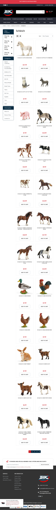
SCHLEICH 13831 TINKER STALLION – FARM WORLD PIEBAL (24, 433)
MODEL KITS (7, 72)
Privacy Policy (18, 478)
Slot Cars (6, 93)
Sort (40, 36)
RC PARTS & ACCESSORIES (7, 67)
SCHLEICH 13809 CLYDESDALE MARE (44, 228)
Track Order (5, 478)
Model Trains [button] (6, 22)
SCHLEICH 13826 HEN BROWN (44, 330)
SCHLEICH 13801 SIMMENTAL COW (25, 194)
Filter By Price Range (8, 47)
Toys (5, 100)
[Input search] (29, 12)
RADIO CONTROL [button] (7, 19)
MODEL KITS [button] (50, 19)
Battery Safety (18, 485)
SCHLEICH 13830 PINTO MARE (44, 398)
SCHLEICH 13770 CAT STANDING (44, 57)
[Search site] (43, 12)
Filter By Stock (8, 41)
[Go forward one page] (39, 451)
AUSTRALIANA (8, 75)
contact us (40, 5)
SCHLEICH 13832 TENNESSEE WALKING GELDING (44, 432)
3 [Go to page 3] (34, 451)
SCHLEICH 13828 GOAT (44, 364)
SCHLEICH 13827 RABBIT (25, 364)
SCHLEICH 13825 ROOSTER (44, 296)
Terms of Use (18, 476)
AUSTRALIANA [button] (29, 19)
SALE (45, 22)
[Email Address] (23, 464)
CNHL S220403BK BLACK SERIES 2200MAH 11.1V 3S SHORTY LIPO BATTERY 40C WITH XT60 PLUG (12, 503)
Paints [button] (15, 22)
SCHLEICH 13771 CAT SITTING (24, 91)
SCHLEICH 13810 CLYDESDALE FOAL (24, 262)
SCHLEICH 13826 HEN (25, 330)
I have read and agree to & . (18, 467)
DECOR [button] (35, 19)
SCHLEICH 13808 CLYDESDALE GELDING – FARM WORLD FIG (24, 228)
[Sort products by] (47, 36)
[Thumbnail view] (17, 36)
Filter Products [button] (7, 31)
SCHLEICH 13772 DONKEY (44, 91)
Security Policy (18, 483)
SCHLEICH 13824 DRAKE (25, 296)
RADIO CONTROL (7, 62)
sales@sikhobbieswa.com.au (47, 488)
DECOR (6, 79)
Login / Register (49, 5)
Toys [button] (38, 22)
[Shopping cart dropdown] (49, 12)
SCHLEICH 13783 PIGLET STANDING (25, 126)
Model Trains (7, 86)
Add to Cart (24, 68)
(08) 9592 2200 (44, 485)
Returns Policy (7, 115)
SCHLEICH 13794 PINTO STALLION (25, 160)
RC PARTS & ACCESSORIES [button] (18, 19)
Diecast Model (7, 82)
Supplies (6, 96)
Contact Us (7, 118)
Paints (5, 89)
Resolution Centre (7, 480)
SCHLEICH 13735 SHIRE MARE (25, 57)
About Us (6, 111)
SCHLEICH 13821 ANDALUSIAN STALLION (44, 262)
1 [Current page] (29, 451)
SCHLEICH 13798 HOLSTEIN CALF (44, 160)
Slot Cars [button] (23, 22)
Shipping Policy (18, 489)
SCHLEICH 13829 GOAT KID (24, 398)
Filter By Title (8, 36)
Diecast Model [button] (42, 19)
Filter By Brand (8, 53)
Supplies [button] (32, 22)
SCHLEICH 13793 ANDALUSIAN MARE (44, 126)
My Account (5, 476)
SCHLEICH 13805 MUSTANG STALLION (44, 194)
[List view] (20, 36)
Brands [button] (51, 22)
